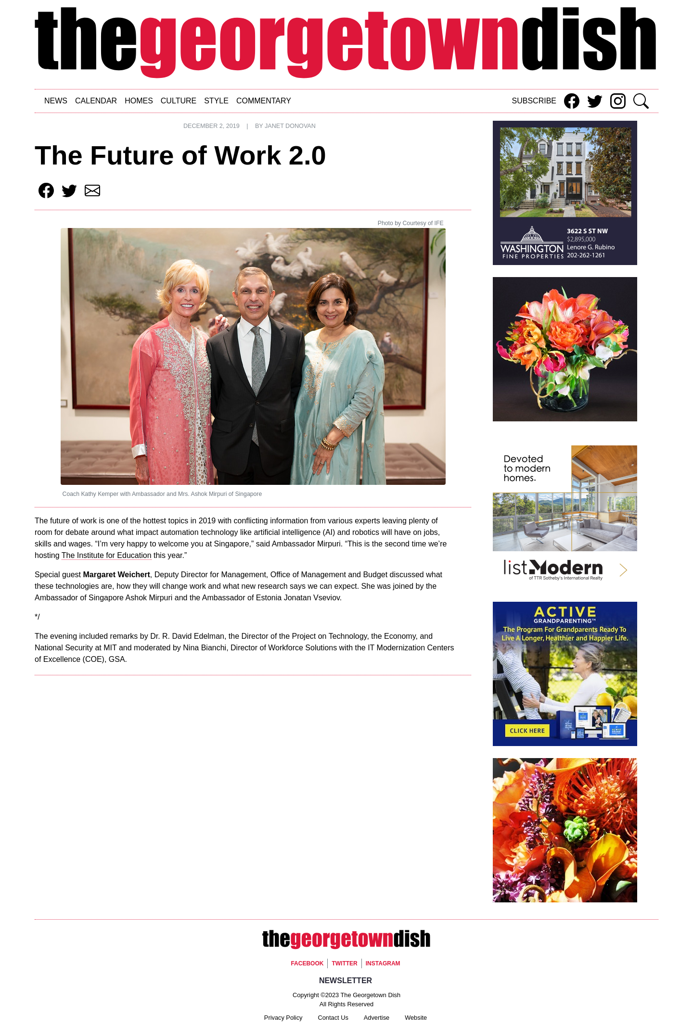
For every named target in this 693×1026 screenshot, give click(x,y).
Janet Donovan (290, 126)
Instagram (383, 963)
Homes (139, 101)
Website (416, 1017)
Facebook (307, 963)
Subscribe (534, 101)
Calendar (96, 101)
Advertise (376, 1017)
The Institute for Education (107, 555)
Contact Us (333, 1017)
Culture (178, 101)
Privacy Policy (283, 1017)
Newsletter (345, 980)
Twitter (344, 963)
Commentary (263, 101)
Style (216, 101)
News (55, 101)
